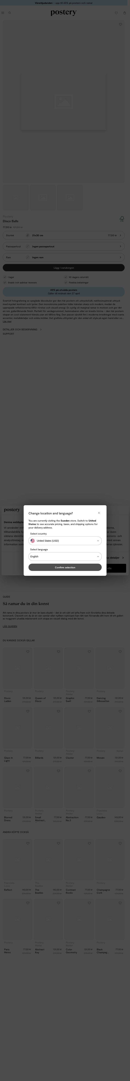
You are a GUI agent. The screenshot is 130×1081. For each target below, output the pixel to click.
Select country (38, 533)
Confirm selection (65, 567)
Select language (39, 549)
